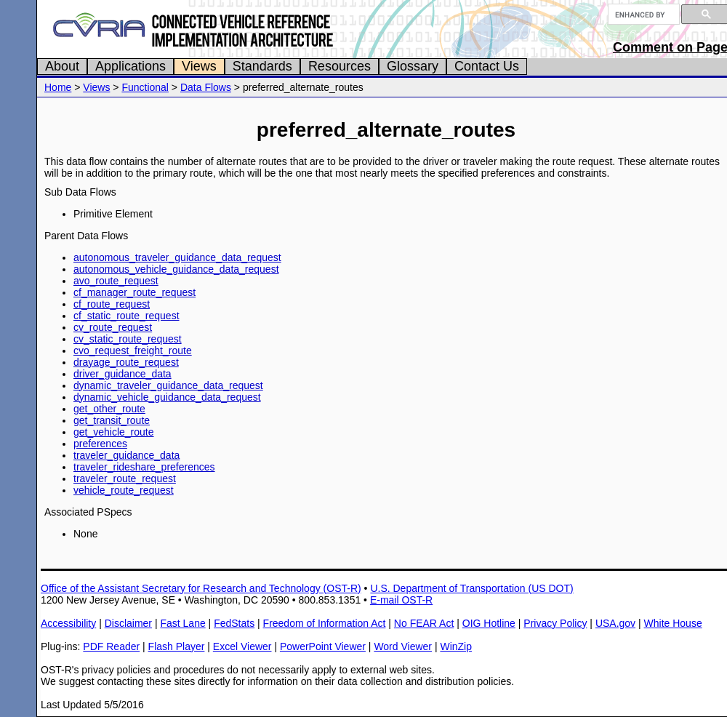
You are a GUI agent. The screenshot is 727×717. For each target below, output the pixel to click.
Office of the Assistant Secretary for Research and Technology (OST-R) (201, 588)
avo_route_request (115, 281)
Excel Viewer (242, 646)
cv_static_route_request (127, 339)
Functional (145, 87)
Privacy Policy (555, 623)
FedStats (234, 623)
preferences (100, 443)
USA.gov (615, 623)
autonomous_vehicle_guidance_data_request (176, 269)
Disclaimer (128, 623)
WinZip (456, 646)
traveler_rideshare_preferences (144, 467)
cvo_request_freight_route (132, 350)
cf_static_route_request (126, 315)
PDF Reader (111, 646)
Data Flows (205, 87)
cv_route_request (112, 327)
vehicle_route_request (123, 490)
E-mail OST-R (401, 600)
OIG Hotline (488, 623)
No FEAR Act (424, 623)
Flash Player (176, 646)
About (62, 66)
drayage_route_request (126, 362)
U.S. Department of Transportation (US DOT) (471, 588)
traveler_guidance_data (126, 455)
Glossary (412, 66)
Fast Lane (182, 623)
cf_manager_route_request (134, 292)
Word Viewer (403, 646)
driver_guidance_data (122, 374)
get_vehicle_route (113, 432)
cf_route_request (111, 304)
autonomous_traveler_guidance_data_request (177, 257)
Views (199, 66)
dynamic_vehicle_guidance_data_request (167, 397)
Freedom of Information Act (324, 623)
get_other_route (109, 408)
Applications (130, 66)
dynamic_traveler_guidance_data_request (168, 385)
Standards (262, 66)
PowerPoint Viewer (323, 646)
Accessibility (68, 623)
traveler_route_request (124, 478)
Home (57, 87)
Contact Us (486, 66)
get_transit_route (111, 420)
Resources (339, 66)
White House (673, 623)
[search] (642, 14)
